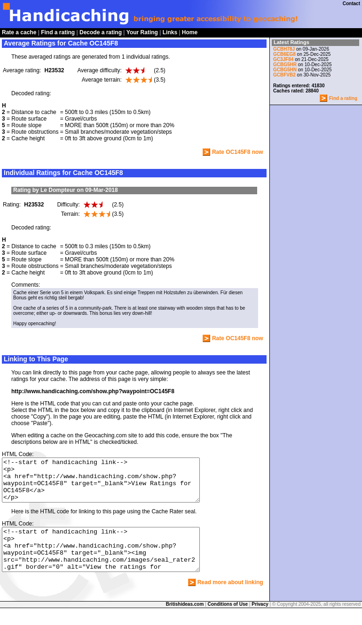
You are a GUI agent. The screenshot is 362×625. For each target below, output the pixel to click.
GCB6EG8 (284, 54)
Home (189, 32)
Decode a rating (100, 32)
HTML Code (17, 454)
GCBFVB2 (284, 74)
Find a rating (58, 32)
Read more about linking (230, 599)
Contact (351, 3)
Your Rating (142, 32)
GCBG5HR (285, 64)
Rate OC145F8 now (237, 152)
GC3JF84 (284, 59)
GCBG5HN (285, 69)
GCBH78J (284, 49)
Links (170, 32)
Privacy (260, 621)
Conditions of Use (228, 621)
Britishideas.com (185, 621)
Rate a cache (19, 32)
